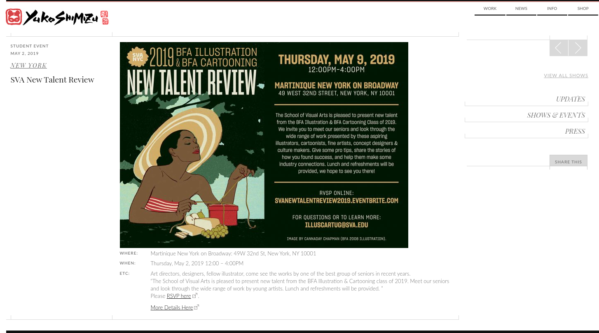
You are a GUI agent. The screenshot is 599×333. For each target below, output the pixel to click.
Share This (568, 161)
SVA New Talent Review (52, 79)
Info (552, 8)
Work (490, 8)
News (521, 8)
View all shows (566, 75)
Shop (583, 8)
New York (29, 65)
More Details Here (172, 307)
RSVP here (179, 296)
